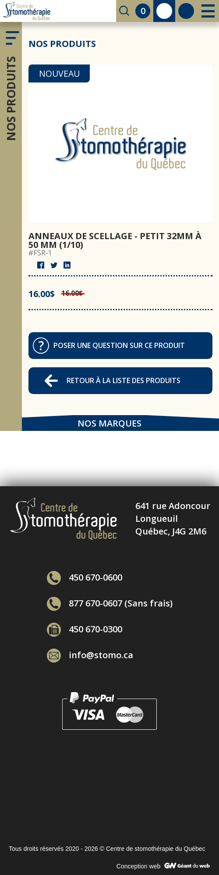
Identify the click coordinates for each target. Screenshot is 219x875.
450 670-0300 (84, 629)
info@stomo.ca (90, 655)
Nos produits (11, 98)
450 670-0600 (84, 577)
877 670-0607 (84, 603)
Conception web (138, 866)
